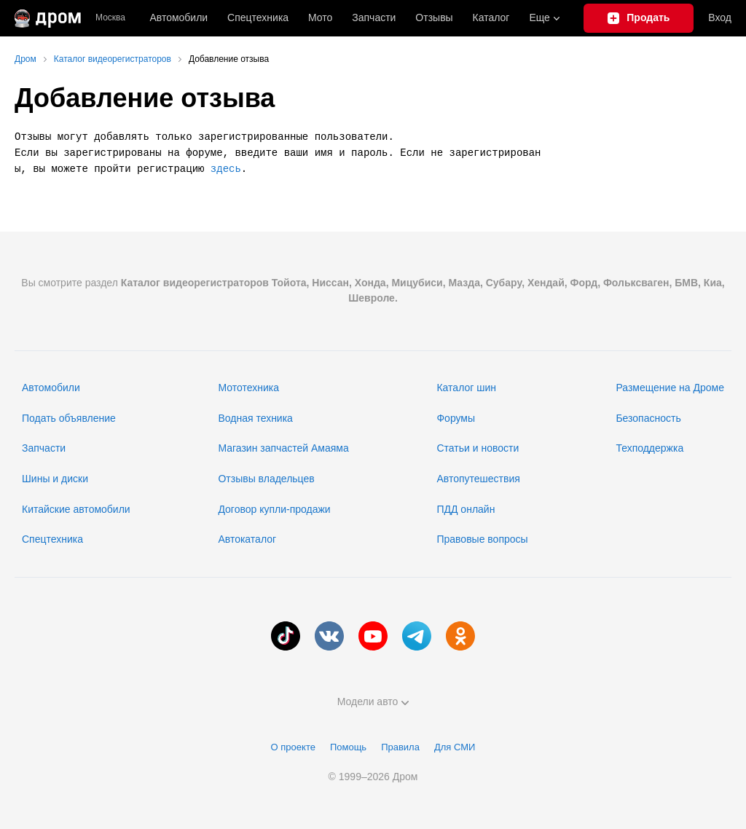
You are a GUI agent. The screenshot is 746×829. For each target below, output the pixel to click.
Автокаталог (247, 539)
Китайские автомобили (76, 509)
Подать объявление (69, 418)
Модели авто (373, 701)
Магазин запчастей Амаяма (283, 448)
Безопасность (648, 418)
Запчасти (374, 17)
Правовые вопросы (481, 539)
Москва (110, 18)
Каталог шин (466, 387)
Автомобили (178, 17)
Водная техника (255, 418)
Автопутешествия (477, 478)
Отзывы (433, 17)
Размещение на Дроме (670, 387)
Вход (719, 17)
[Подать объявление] (639, 18)
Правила (400, 747)
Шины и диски (55, 478)
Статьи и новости (477, 448)
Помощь (348, 747)
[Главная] (48, 18)
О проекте (293, 747)
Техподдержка (649, 448)
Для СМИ (454, 747)
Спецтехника (52, 539)
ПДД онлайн (465, 509)
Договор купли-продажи (274, 509)
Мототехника (248, 387)
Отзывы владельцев (266, 478)
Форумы (455, 418)
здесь (226, 169)
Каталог (491, 17)
